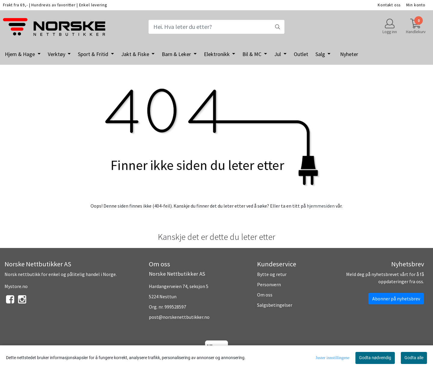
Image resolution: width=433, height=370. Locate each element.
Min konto (415, 5)
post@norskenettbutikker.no (179, 317)
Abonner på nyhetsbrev (396, 299)
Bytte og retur (272, 274)
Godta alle (413, 357)
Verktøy (57, 54)
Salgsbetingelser (274, 305)
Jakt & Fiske (135, 54)
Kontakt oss (389, 5)
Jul (278, 54)
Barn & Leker (177, 54)
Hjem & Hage (20, 54)
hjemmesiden (321, 206)
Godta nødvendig (375, 357)
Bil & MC (252, 54)
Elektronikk (217, 54)
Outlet (301, 54)
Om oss (264, 295)
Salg (320, 54)
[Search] (216, 27)
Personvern (269, 284)
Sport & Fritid (93, 54)
